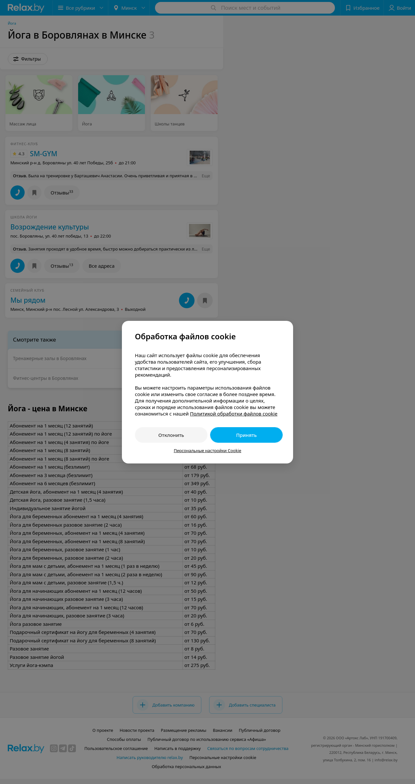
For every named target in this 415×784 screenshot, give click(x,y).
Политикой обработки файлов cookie (234, 413)
